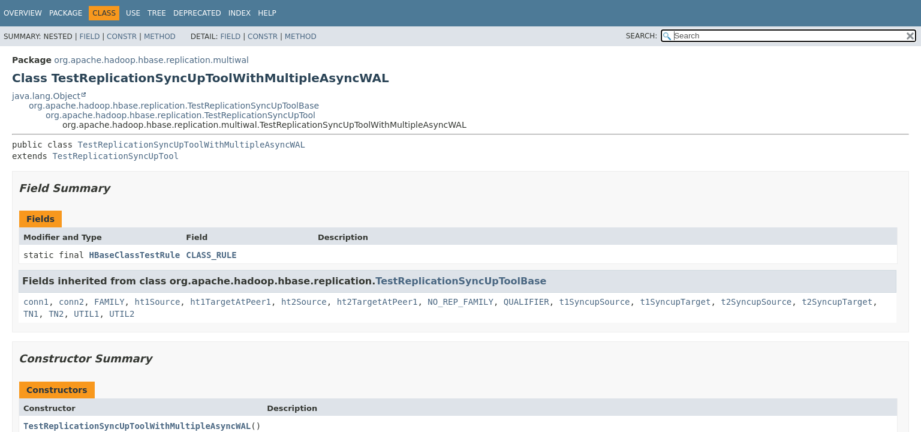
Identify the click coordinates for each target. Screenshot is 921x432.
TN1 (30, 314)
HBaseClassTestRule (134, 255)
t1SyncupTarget (675, 302)
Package (65, 13)
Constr (122, 36)
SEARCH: (642, 36)
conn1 (36, 302)
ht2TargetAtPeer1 (377, 302)
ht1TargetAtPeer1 (230, 302)
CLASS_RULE (211, 255)
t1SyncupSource (594, 302)
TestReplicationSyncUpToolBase (460, 281)
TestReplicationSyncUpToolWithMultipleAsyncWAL (191, 144)
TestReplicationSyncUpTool (115, 156)
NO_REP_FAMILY (460, 302)
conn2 (71, 302)
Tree (157, 13)
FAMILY (109, 302)
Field (89, 36)
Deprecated (197, 13)
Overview (23, 13)
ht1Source (157, 302)
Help (267, 13)
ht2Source (304, 302)
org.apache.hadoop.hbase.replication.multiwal (151, 60)
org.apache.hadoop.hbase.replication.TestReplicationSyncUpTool (180, 115)
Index (239, 13)
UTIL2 (121, 314)
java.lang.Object (46, 96)
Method (160, 36)
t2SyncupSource (756, 302)
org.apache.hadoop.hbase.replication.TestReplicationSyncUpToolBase (174, 105)
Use (133, 13)
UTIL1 (86, 314)
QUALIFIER (526, 302)
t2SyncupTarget (837, 302)
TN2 (56, 314)
